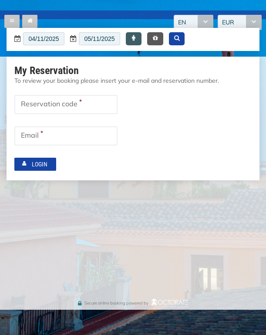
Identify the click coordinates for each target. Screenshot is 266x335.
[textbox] (43, 38)
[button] (133, 38)
